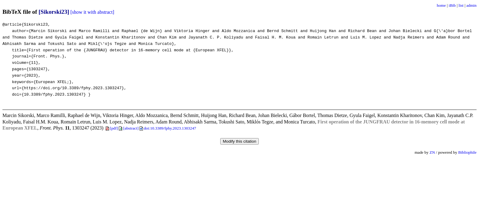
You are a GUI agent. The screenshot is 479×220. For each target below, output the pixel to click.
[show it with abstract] (92, 12)
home (441, 5)
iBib (452, 5)
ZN (432, 152)
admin (471, 5)
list (461, 5)
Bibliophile (467, 152)
